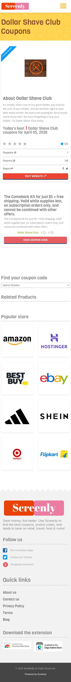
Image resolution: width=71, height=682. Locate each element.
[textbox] (35, 285)
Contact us (11, 599)
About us (9, 592)
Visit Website (35, 176)
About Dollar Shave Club (27, 98)
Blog (6, 619)
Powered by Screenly (35, 674)
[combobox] (35, 285)
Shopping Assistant (22, 564)
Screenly (29, 668)
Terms (8, 613)
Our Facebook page (21, 550)
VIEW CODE (35, 240)
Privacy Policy (13, 606)
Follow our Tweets (21, 557)
